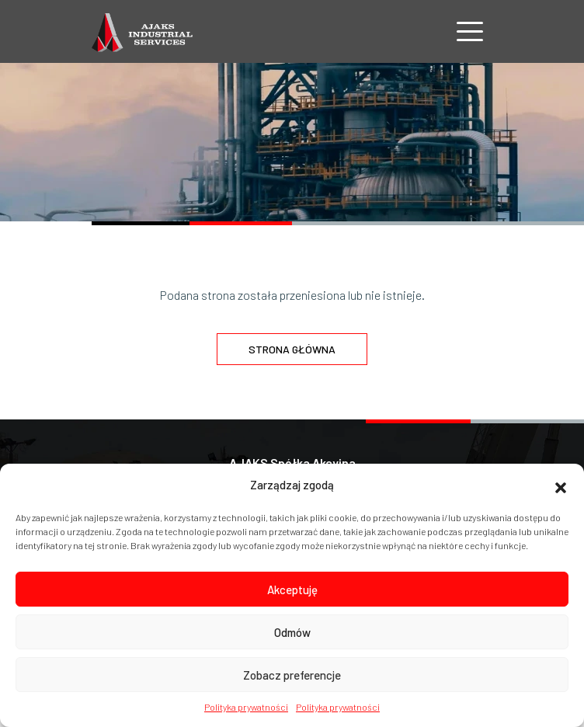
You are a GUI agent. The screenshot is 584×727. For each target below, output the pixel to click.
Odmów (292, 632)
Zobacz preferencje (292, 675)
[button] (560, 485)
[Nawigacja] (469, 31)
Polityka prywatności (246, 706)
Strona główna (292, 349)
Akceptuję (292, 590)
